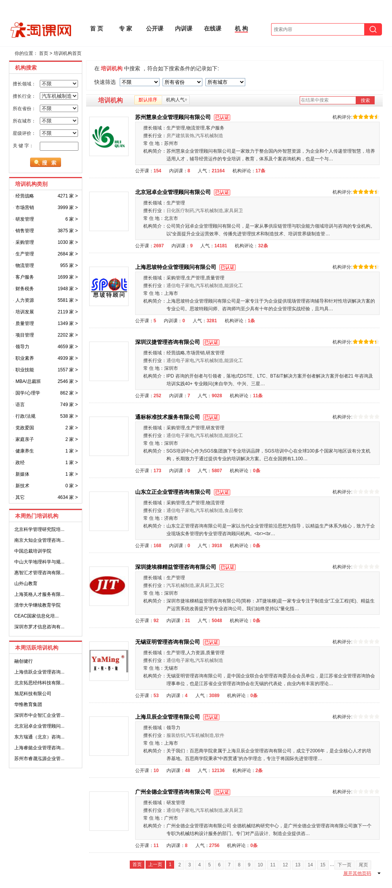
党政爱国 (24, 427)
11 (272, 865)
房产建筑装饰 (180, 135)
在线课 (212, 28)
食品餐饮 (233, 510)
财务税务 (24, 288)
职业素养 (24, 358)
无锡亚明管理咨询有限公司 (178, 642)
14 (310, 865)
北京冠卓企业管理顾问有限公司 (183, 192)
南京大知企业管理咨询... (39, 540)
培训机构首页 (67, 53)
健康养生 (24, 451)
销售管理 (24, 230)
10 (260, 865)
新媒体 (22, 474)
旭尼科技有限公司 (32, 693)
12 (285, 865)
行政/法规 (25, 416)
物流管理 (24, 265)
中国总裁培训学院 (32, 551)
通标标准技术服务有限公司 (178, 417)
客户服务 (24, 277)
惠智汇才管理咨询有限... (39, 572)
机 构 (241, 28)
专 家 (125, 28)
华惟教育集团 (28, 704)
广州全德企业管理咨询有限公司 (183, 792)
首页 (43, 53)
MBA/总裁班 (28, 381)
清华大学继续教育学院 (37, 605)
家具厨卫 (233, 210)
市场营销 (24, 207)
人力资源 (24, 300)
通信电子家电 (180, 285)
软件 (219, 735)
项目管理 (24, 335)
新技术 (22, 485)
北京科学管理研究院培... (39, 529)
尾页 (363, 865)
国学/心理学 (27, 393)
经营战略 (24, 196)
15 (322, 865)
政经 (20, 462)
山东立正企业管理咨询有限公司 (183, 492)
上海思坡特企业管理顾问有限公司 (186, 267)
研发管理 (24, 219)
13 (297, 865)
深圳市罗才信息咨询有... (39, 626)
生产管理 (24, 254)
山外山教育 (25, 583)
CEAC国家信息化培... (36, 616)
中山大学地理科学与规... (39, 562)
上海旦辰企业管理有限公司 (178, 717)
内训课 (183, 28)
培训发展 (24, 312)
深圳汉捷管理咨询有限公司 (178, 342)
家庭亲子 (24, 439)
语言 (20, 404)
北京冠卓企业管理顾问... (39, 726)
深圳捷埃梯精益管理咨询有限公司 (186, 567)
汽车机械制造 (209, 135)
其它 (20, 497)
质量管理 (24, 323)
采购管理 (24, 242)
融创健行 (23, 661)
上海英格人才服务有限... (39, 594)
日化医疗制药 (180, 210)
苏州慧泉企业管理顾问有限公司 (183, 117)
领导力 (22, 346)
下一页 (344, 865)
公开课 (154, 28)
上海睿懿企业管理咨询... (39, 747)
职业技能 (24, 370)
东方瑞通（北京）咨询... (39, 737)
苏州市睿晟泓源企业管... (39, 758)
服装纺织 (175, 735)
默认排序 (148, 99)
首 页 (96, 28)
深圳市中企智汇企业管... (39, 715)
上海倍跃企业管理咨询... (39, 672)
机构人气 (175, 99)
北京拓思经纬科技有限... (39, 683)
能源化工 (233, 285)
